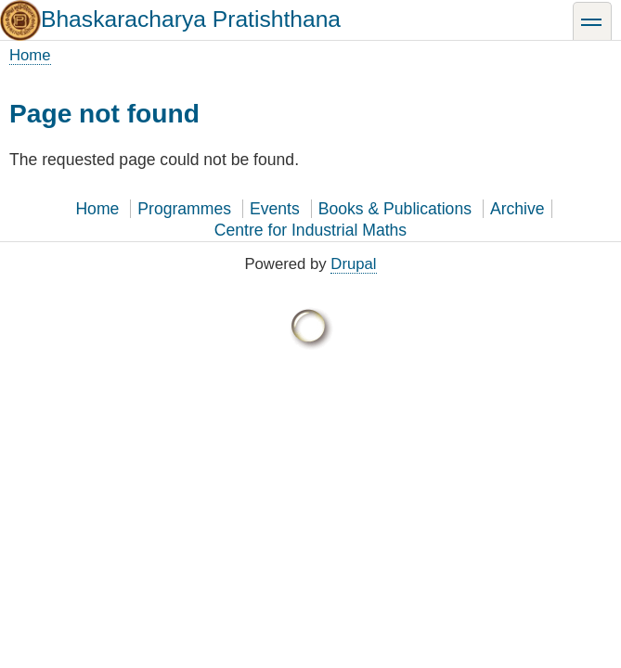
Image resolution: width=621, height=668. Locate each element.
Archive (517, 208)
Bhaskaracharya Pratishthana (191, 19)
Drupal (353, 264)
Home (30, 55)
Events (275, 208)
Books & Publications (395, 208)
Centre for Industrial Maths (310, 230)
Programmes (184, 208)
